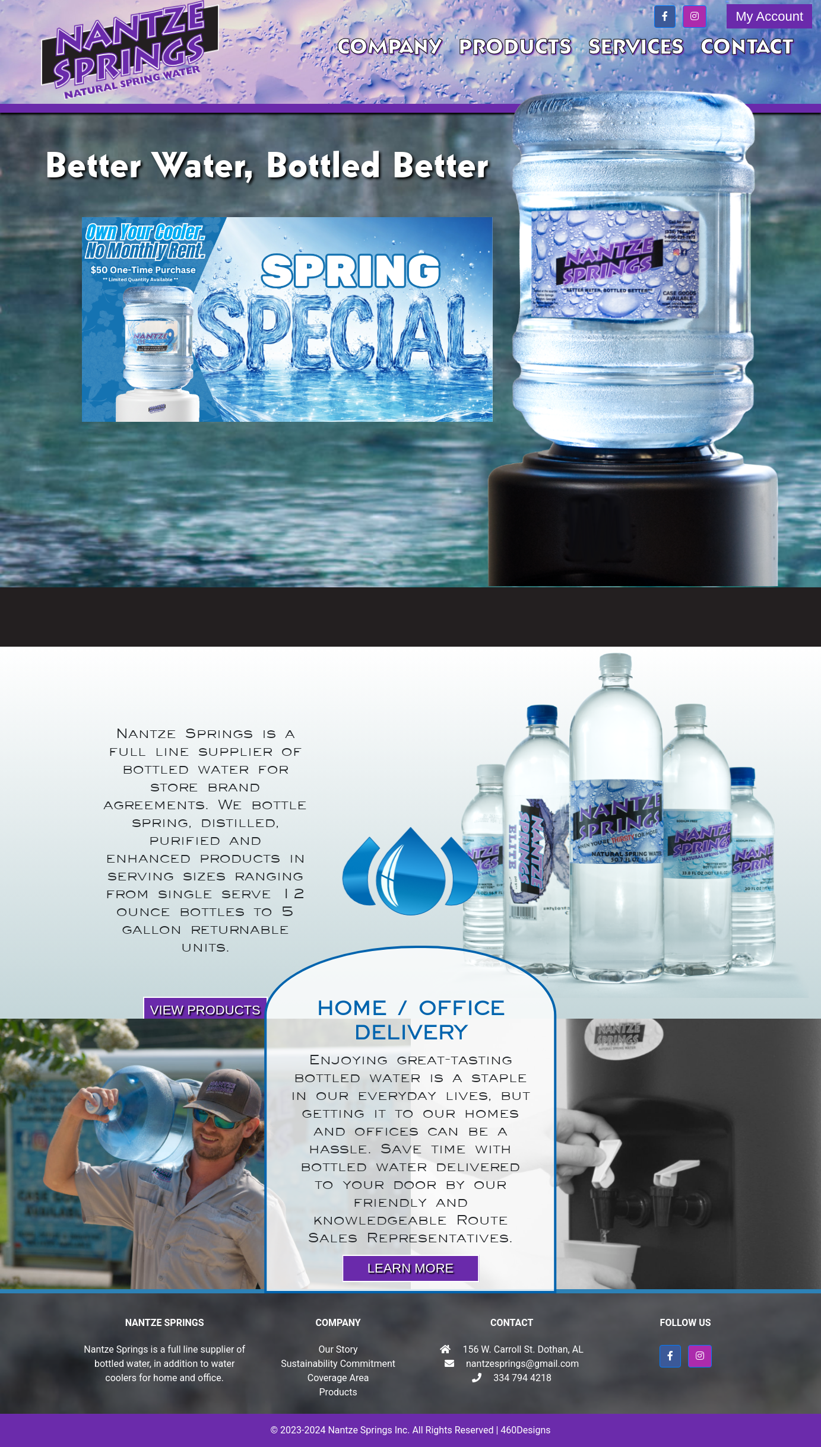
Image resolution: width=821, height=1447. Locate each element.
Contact (747, 47)
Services (635, 47)
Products (514, 47)
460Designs (525, 1430)
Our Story (338, 1349)
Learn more (410, 1268)
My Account (769, 16)
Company (389, 47)
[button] (665, 16)
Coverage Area (338, 1378)
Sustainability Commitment (338, 1363)
